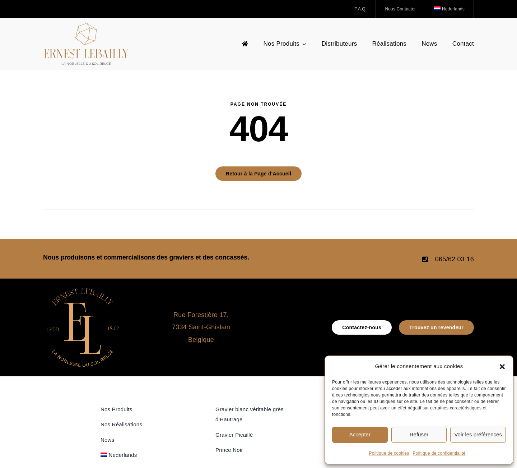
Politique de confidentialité (439, 453)
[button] (502, 366)
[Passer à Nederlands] (449, 9)
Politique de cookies (389, 453)
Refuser (419, 434)
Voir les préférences (478, 434)
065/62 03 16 (454, 259)
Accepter (360, 434)
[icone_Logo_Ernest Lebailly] (82, 291)
